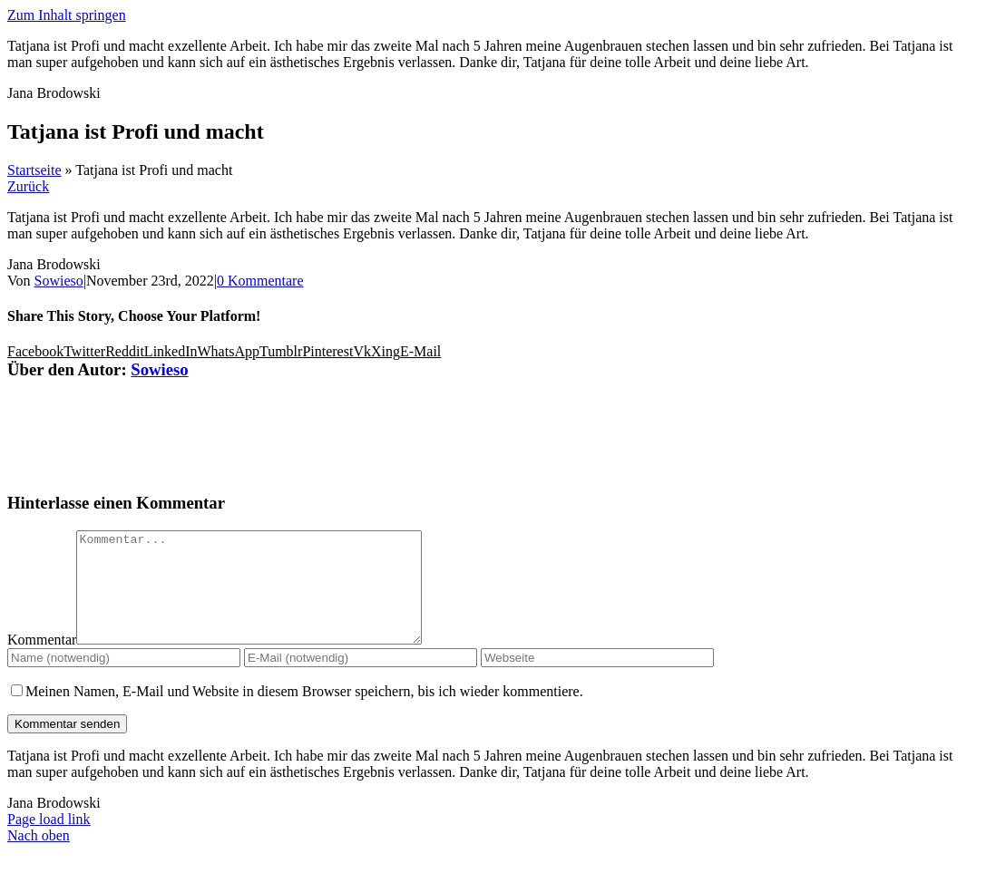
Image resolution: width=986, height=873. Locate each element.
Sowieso (58, 280)
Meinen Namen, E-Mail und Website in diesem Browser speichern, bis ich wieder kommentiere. (304, 713)
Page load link (49, 841)
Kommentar (41, 661)
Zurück (28, 186)
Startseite (34, 170)
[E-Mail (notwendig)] (360, 679)
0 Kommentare (260, 280)
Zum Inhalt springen (66, 15)
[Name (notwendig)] (123, 679)
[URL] (597, 679)
